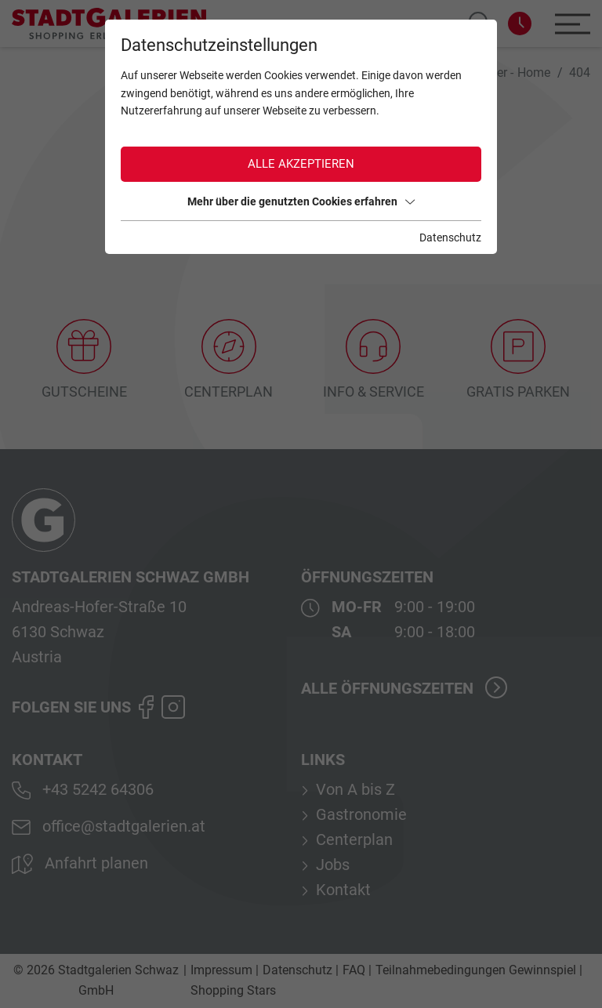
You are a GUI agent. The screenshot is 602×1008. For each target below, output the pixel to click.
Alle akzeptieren (301, 164)
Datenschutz (450, 237)
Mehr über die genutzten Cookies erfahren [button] (301, 201)
